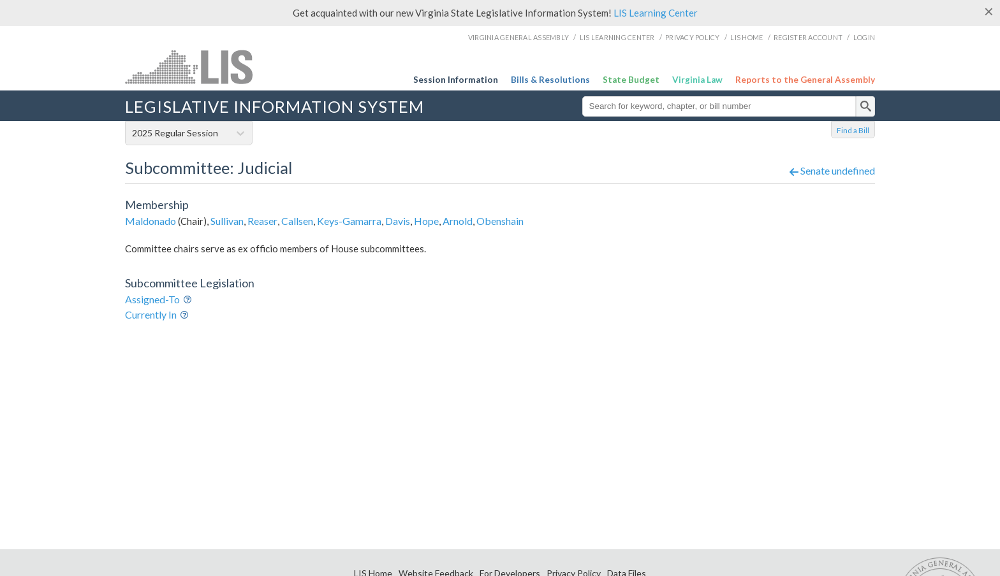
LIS (228, 66)
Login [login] (864, 37)
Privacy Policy (692, 37)
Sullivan (227, 221)
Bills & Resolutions (550, 80)
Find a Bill (853, 130)
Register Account (808, 37)
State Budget (631, 80)
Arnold (458, 221)
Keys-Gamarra (349, 221)
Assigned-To (152, 299)
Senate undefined (832, 170)
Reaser (262, 221)
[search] (865, 106)
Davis (397, 221)
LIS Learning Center (656, 12)
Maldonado (150, 221)
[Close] (989, 11)
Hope (426, 221)
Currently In (151, 314)
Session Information (455, 80)
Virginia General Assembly (518, 37)
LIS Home (746, 37)
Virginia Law (697, 80)
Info (189, 301)
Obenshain (500, 221)
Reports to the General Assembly (805, 80)
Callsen (297, 221)
